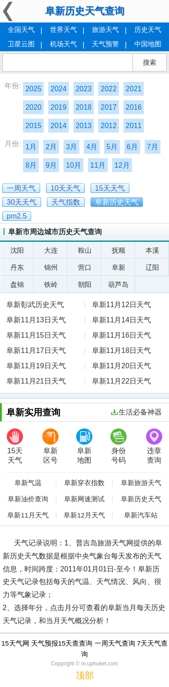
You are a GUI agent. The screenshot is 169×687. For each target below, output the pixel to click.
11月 (97, 165)
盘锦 (17, 284)
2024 (58, 89)
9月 (51, 165)
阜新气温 (27, 482)
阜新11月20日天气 (121, 366)
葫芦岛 (118, 284)
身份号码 (118, 446)
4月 (91, 147)
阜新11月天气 (28, 515)
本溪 (152, 250)
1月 (31, 147)
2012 (108, 125)
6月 (132, 147)
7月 (152, 147)
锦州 (51, 267)
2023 (84, 89)
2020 (33, 107)
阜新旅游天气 (141, 482)
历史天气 (147, 29)
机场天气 (63, 44)
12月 (122, 165)
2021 (134, 89)
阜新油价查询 (28, 499)
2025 (33, 89)
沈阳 (17, 250)
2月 (51, 147)
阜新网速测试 (84, 499)
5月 (112, 147)
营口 (84, 267)
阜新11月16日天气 (121, 335)
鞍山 (84, 250)
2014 (58, 125)
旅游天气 (105, 29)
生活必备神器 (136, 412)
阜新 (118, 267)
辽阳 (152, 267)
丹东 (17, 267)
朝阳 (84, 284)
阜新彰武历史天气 (35, 304)
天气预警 (105, 44)
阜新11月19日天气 (36, 366)
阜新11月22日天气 (121, 381)
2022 (108, 89)
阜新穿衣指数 (84, 482)
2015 (33, 125)
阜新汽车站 (141, 515)
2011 (134, 125)
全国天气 (21, 29)
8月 (31, 165)
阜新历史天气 (141, 499)
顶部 (85, 675)
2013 (84, 125)
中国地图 (147, 44)
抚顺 (118, 250)
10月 (73, 165)
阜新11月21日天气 (36, 381)
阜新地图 (84, 446)
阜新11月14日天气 (121, 320)
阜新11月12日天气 (121, 304)
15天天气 (15, 446)
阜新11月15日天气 (36, 335)
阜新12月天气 (84, 515)
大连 (51, 250)
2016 (134, 107)
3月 (71, 147)
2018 (84, 107)
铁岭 (51, 284)
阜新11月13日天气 (36, 320)
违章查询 (154, 446)
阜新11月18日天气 (121, 350)
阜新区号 (50, 446)
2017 (108, 107)
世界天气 (63, 29)
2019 (58, 107)
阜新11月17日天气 (36, 350)
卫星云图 (21, 44)
